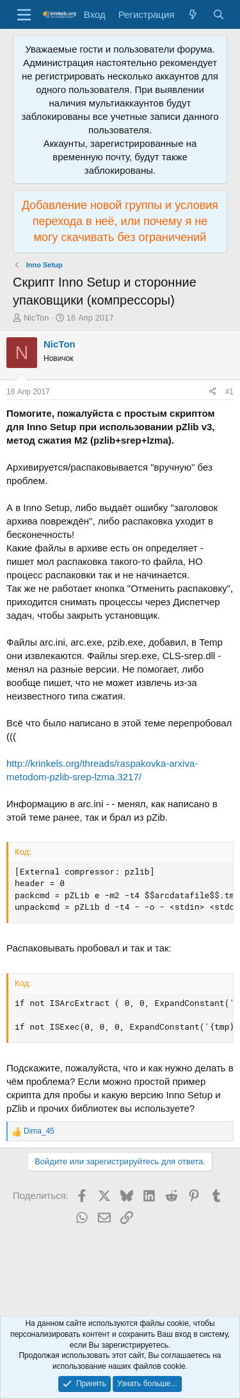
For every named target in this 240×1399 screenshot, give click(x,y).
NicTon (36, 318)
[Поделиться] (212, 392)
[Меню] (24, 15)
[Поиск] (218, 14)
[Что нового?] (192, 14)
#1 (229, 391)
